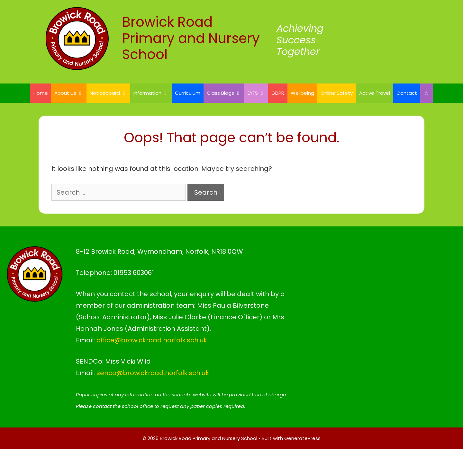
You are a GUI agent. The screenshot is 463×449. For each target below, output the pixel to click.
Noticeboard (110, 93)
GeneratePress (302, 438)
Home (40, 93)
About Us (70, 93)
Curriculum (187, 93)
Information (152, 93)
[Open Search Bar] (426, 93)
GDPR (277, 93)
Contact (406, 93)
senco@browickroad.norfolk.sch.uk (152, 372)
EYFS (258, 93)
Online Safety (337, 93)
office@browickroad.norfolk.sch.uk (151, 340)
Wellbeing (302, 93)
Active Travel (374, 93)
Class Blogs (225, 93)
